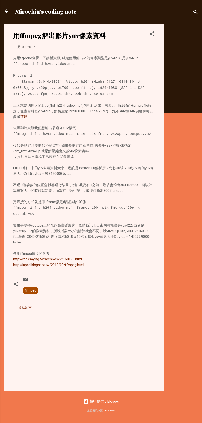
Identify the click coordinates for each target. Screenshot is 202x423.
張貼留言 (25, 308)
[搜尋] (195, 13)
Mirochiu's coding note (46, 11)
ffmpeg (30, 290)
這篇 (23, 117)
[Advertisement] (183, 94)
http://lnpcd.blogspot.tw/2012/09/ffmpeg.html (48, 265)
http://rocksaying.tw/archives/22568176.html (47, 259)
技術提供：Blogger (101, 401)
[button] (152, 34)
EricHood (110, 410)
